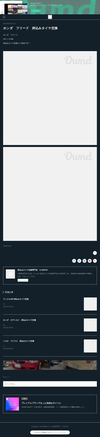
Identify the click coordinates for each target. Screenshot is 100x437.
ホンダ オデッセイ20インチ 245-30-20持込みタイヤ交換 (24, 325)
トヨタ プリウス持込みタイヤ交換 (15, 346)
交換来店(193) (7, 246)
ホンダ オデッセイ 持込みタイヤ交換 (19, 320)
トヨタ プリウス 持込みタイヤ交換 (18, 341)
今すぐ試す (35, 11)
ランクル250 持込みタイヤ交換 (16, 299)
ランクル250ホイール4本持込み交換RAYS (18, 304)
